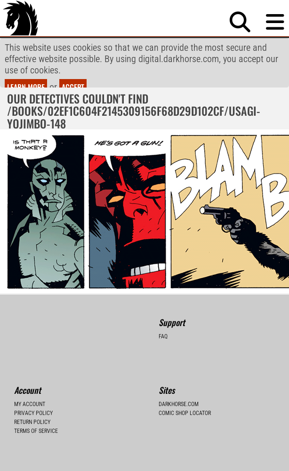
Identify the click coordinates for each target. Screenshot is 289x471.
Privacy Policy (33, 385)
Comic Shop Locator (185, 385)
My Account (29, 376)
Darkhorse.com (179, 376)
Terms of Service (36, 403)
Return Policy (32, 394)
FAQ (163, 308)
